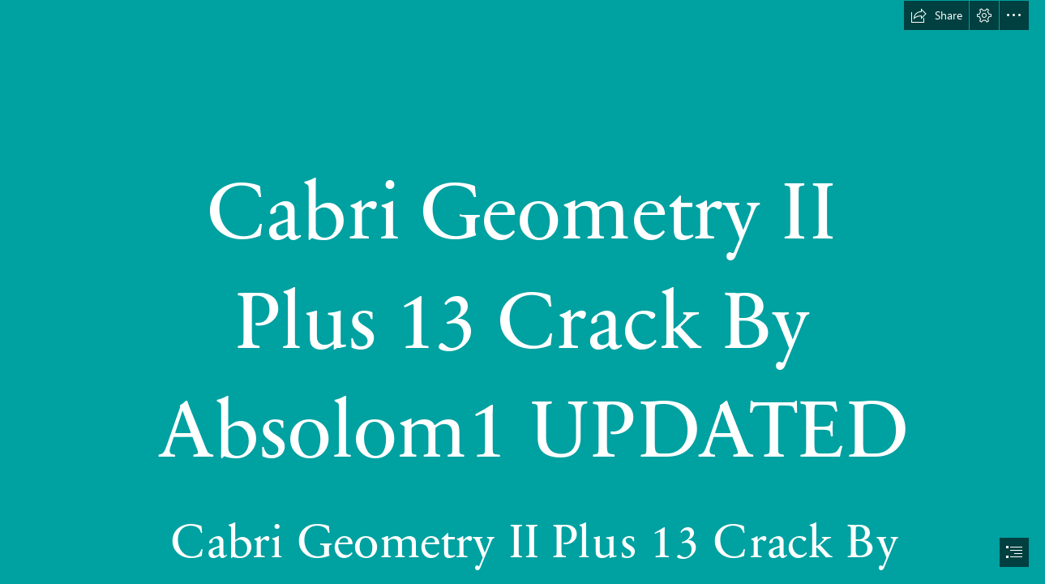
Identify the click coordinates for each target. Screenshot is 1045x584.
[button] (936, 15)
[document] (522, 292)
